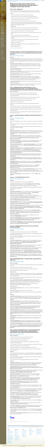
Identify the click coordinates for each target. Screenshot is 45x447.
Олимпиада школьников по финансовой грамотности (2, 39)
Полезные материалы (2, 42)
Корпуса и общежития (10, 433)
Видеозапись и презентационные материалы (17, 178)
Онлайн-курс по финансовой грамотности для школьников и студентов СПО (2, 33)
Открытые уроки (2, 36)
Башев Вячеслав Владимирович (2, 51)
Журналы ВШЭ (30, 434)
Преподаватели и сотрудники (10, 432)
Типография (30, 432)
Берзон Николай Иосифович (2, 54)
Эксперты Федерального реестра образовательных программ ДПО (2, 14)
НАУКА (23, 429)
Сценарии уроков (2, 20)
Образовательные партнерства (17, 438)
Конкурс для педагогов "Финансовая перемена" (2, 22)
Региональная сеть (3, 9)
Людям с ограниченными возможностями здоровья (10, 441)
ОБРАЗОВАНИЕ (16, 429)
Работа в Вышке (9, 443)
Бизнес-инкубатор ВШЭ (17, 437)
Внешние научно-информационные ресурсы (24, 436)
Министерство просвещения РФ (39, 431)
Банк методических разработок (2, 28)
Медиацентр (30, 433)
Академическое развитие (24, 434)
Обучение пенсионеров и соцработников (2, 44)
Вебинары (2, 35)
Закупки (8, 434)
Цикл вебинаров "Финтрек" (2, 46)
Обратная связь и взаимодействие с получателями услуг (18, 440)
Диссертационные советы (24, 432)
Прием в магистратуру (17, 434)
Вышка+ (15, 433)
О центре (2, 6)
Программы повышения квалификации (2, 30)
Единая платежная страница (10, 442)
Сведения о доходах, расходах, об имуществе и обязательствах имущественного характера (10, 438)
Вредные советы (2, 24)
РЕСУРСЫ (30, 429)
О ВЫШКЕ (9, 429)
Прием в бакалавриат (17, 432)
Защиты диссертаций (24, 433)
